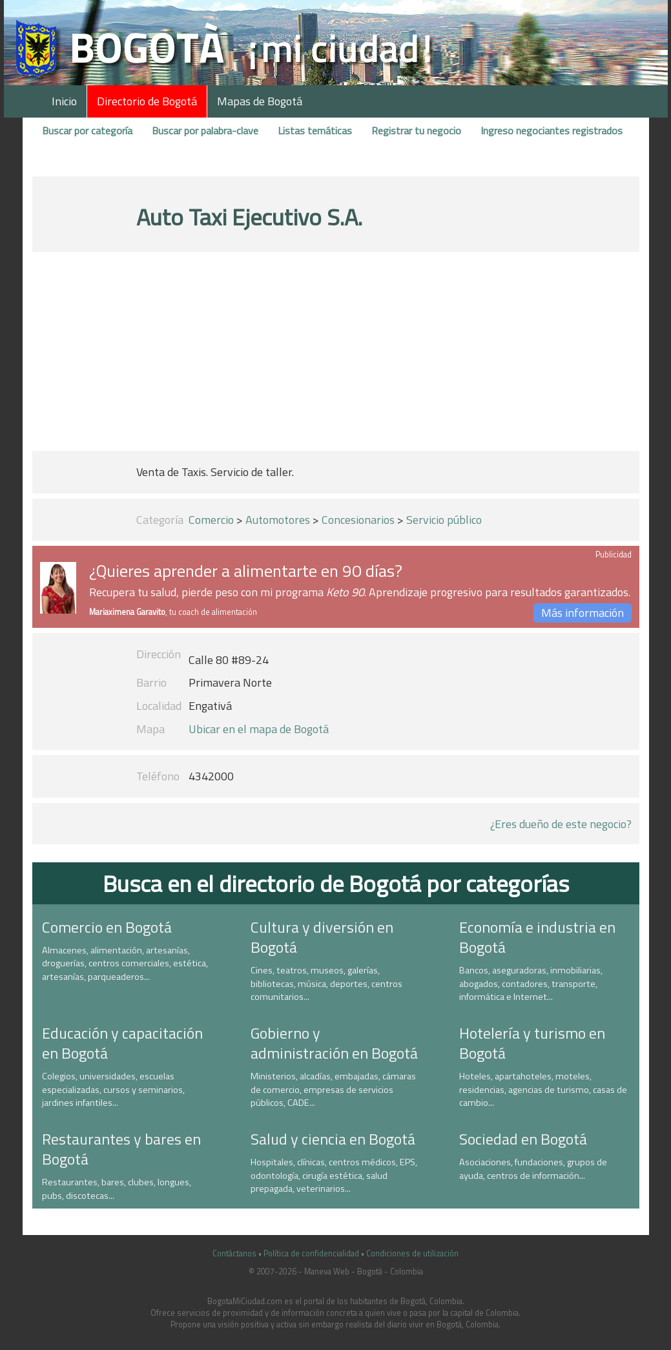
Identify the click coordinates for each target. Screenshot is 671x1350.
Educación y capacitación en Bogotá (122, 1042)
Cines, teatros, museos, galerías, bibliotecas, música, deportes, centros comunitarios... (326, 983)
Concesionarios (358, 519)
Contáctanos (234, 1253)
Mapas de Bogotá (259, 101)
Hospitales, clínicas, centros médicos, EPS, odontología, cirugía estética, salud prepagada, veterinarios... (334, 1175)
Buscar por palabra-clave (205, 130)
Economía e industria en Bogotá (537, 937)
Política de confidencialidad (311, 1253)
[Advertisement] (335, 354)
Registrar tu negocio (416, 130)
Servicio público (444, 519)
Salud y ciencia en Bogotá (333, 1138)
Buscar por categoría (87, 130)
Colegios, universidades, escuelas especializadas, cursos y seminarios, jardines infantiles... (113, 1089)
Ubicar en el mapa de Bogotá (259, 729)
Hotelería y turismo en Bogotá (532, 1042)
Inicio (64, 101)
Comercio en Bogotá (107, 927)
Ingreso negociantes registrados (551, 130)
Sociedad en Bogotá (523, 1138)
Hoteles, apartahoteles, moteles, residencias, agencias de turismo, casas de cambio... (543, 1089)
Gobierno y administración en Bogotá (334, 1042)
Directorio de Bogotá (147, 101)
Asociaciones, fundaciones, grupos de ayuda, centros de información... (533, 1169)
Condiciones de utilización (412, 1253)
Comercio (211, 519)
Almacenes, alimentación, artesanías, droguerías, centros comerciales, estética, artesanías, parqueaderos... (125, 963)
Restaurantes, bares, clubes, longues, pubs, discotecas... (116, 1189)
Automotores (277, 519)
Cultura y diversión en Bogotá (322, 937)
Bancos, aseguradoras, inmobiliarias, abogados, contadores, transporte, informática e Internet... (531, 983)
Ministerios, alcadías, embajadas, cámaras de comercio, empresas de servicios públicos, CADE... (333, 1089)
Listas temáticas (315, 130)
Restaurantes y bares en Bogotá (121, 1148)
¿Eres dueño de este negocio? (561, 824)
